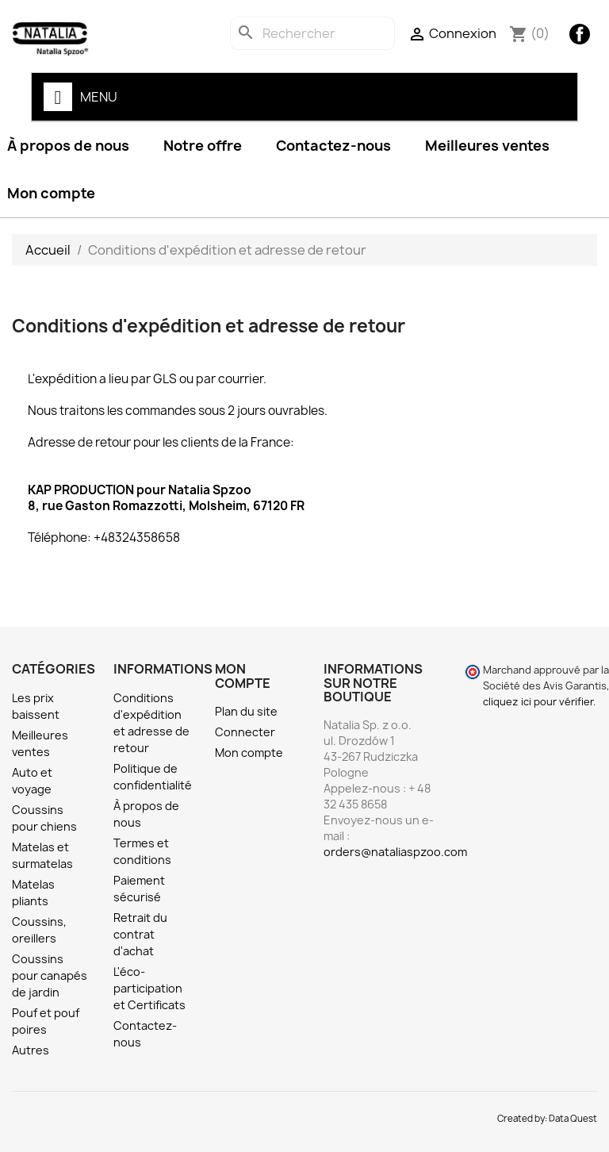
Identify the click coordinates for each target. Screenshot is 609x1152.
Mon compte (249, 752)
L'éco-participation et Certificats (149, 988)
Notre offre (202, 146)
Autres (30, 1050)
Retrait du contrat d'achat (140, 934)
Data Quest (573, 1118)
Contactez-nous (333, 146)
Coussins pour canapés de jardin (49, 975)
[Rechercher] (312, 33)
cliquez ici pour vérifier (538, 701)
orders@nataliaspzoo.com (395, 851)
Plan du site (246, 711)
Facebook (579, 34)
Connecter (245, 731)
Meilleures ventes (487, 146)
